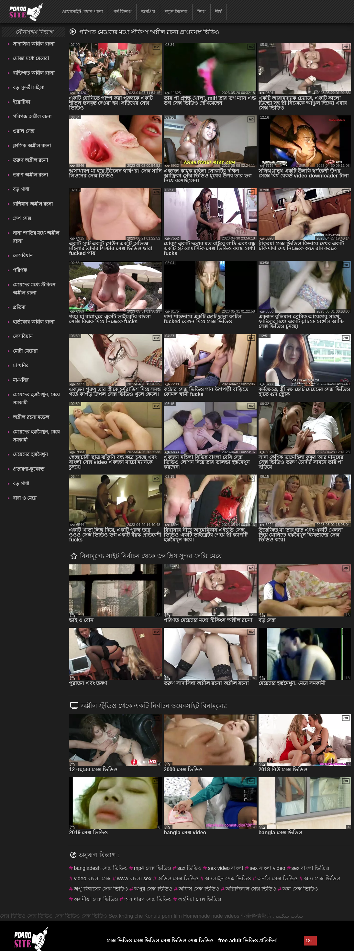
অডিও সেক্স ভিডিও (178, 878)
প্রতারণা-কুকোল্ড (28, 469)
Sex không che (126, 916)
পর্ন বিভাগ (122, 11)
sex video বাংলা (225, 868)
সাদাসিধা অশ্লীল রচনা (33, 44)
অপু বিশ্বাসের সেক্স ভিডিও (101, 889)
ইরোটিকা (21, 102)
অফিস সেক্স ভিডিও (199, 889)
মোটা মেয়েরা (25, 351)
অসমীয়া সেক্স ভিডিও (96, 899)
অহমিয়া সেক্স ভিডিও (199, 899)
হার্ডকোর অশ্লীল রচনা (33, 322)
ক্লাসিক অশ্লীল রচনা (31, 145)
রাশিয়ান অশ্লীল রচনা (32, 204)
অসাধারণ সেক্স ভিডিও (148, 899)
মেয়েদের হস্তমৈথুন (30, 454)
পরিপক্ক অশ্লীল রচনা (32, 116)
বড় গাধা (21, 189)
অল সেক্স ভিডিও (300, 889)
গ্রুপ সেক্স (22, 218)
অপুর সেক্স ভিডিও (153, 889)
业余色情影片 (256, 916)
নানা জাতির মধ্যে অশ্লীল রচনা (36, 237)
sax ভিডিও (189, 868)
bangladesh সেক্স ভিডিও (101, 868)
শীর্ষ (218, 11)
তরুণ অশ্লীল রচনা (30, 160)
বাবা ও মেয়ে (24, 498)
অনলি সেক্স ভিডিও (277, 878)
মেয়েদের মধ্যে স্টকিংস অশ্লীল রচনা (34, 288)
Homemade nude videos (211, 916)
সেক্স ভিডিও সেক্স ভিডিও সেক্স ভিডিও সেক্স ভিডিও (53, 916)
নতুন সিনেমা (176, 11)
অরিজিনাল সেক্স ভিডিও (251, 889)
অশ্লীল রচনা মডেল (31, 417)
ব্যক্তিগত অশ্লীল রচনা (33, 73)
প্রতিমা (19, 307)
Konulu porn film (163, 916)
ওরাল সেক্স (23, 131)
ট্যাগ (201, 11)
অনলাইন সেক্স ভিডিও (228, 878)
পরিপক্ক (20, 270)
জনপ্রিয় (148, 11)
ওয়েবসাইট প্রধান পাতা (82, 11)
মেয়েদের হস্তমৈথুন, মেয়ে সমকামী (36, 398)
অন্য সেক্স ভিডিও (322, 878)
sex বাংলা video (267, 868)
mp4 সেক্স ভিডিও (152, 868)
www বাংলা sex (134, 878)
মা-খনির (20, 365)
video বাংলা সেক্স (92, 878)
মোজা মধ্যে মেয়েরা (31, 58)
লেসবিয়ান (23, 255)
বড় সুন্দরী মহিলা (28, 87)
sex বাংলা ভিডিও (311, 868)
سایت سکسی (288, 916)
